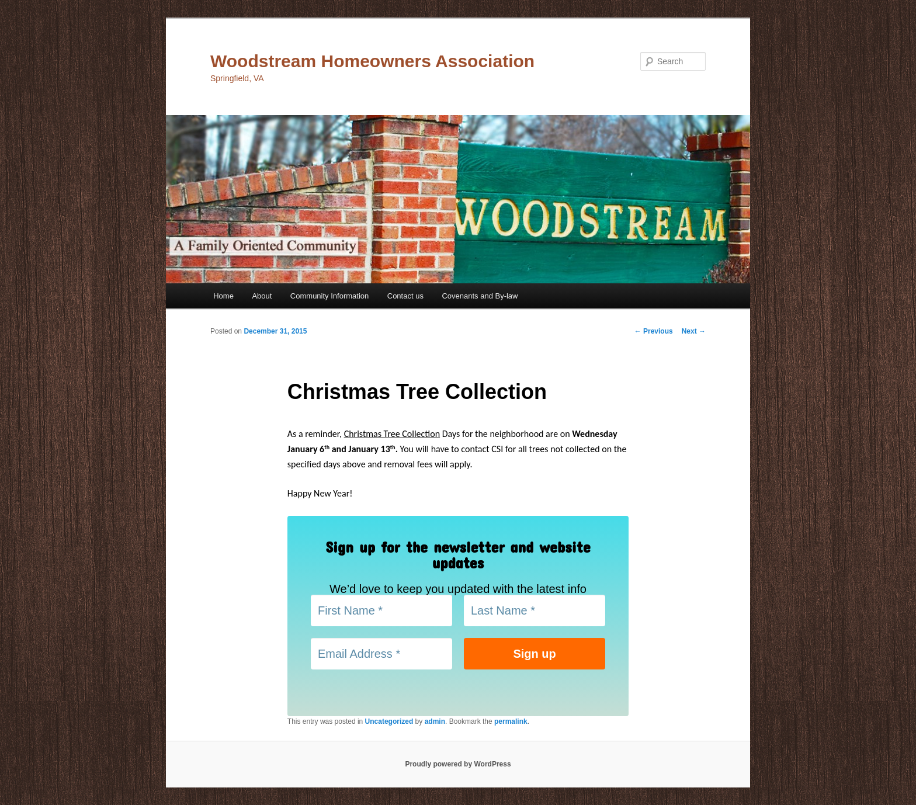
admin (435, 721)
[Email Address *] (381, 653)
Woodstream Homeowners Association (372, 61)
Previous (653, 331)
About (262, 296)
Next (694, 331)
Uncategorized (389, 721)
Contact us (405, 296)
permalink (511, 721)
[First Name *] (381, 610)
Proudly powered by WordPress (458, 764)
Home (223, 296)
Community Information (329, 296)
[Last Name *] (534, 610)
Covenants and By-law (480, 296)
